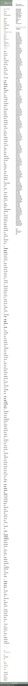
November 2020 (19, 51)
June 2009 (18, 192)
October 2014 (18, 125)
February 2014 (18, 134)
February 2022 (18, 37)
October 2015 (18, 113)
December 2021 (19, 39)
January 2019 (18, 73)
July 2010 (17, 178)
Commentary (6, 31)
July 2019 (17, 66)
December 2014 (19, 123)
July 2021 (17, 45)
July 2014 (17, 129)
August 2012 (18, 152)
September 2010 (19, 176)
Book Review (18, 11)
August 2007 (18, 215)
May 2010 (18, 180)
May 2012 (18, 156)
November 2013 (19, 137)
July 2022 (17, 32)
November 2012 (19, 149)
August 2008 (18, 202)
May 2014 (18, 131)
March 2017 (18, 95)
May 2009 (18, 193)
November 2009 (19, 187)
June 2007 (18, 217)
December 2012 (19, 148)
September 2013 (19, 139)
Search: (17, 26)
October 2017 (18, 88)
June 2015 (18, 117)
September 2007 (19, 214)
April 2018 (18, 82)
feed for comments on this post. (6, 665)
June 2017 (18, 92)
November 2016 (19, 100)
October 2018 (18, 76)
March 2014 (18, 133)
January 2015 (18, 122)
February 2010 (18, 184)
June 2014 (18, 130)
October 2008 (18, 200)
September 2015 (19, 114)
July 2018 (17, 79)
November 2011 (19, 162)
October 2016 (18, 101)
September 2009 (19, 189)
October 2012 (18, 150)
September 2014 (19, 126)
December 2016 (19, 99)
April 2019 (18, 69)
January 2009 (18, 197)
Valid (18, 232)
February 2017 (18, 96)
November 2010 (19, 174)
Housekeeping (18, 15)
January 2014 (18, 135)
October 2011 (18, 163)
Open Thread (18, 19)
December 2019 (19, 61)
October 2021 (18, 41)
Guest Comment (19, 13)
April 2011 (18, 169)
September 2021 (19, 43)
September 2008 (19, 201)
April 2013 (18, 144)
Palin (5, 37)
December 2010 (19, 173)
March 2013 (18, 145)
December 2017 (19, 86)
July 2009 (17, 191)
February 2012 (18, 159)
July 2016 (17, 104)
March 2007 (18, 220)
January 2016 (18, 110)
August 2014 (18, 128)
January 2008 (18, 209)
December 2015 (19, 111)
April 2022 (18, 35)
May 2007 (18, 218)
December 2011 (19, 161)
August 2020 (18, 53)
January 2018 (18, 85)
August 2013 (18, 140)
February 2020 (18, 59)
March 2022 (18, 36)
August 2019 (18, 65)
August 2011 (18, 165)
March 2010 (18, 182)
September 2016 (19, 102)
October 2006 (18, 225)
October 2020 (18, 52)
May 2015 (18, 118)
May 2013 (18, 143)
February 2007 (18, 221)
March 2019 (18, 70)
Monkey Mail (18, 16)
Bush (5, 34)
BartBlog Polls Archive (20, 5)
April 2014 (18, 132)
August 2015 (18, 115)
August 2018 (18, 78)
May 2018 (18, 81)
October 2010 (18, 175)
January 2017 (18, 97)
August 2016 (18, 103)
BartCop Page (18, 9)
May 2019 (18, 68)
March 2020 (18, 58)
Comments (18, 231)
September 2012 (19, 151)
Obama (5, 36)
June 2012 (18, 155)
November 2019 (19, 62)
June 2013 (18, 142)
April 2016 (18, 107)
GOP (5, 35)
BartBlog (12, 3)
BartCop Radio (18, 10)
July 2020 (17, 54)
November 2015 (19, 112)
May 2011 (18, 168)
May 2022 (18, 34)
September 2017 (19, 89)
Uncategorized (18, 23)
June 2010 (18, 179)
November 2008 (19, 199)
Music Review (18, 17)
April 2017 (18, 94)
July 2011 (17, 166)
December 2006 (19, 223)
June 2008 (18, 204)
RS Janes (5, 41)
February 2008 (18, 208)
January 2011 (18, 172)
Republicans (6, 39)
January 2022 (18, 38)
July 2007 (17, 216)
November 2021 (19, 40)
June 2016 (18, 105)
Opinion (10, 31)
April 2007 (18, 219)
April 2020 (18, 57)
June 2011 (18, 167)
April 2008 (18, 206)
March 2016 (18, 108)
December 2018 (19, 74)
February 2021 (18, 48)
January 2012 (18, 160)
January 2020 (18, 60)
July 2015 (17, 116)
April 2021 (18, 47)
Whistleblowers (7, 45)
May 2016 (18, 106)
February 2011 (18, 171)
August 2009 (18, 190)
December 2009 (19, 186)
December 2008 (19, 198)
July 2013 (17, 141)
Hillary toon (18, 14)
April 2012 (18, 157)
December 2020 (19, 50)
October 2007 (18, 213)
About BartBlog (19, 4)
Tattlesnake (6, 42)
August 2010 (18, 177)
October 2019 (18, 63)
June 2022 (18, 33)
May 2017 (18, 93)
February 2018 (18, 84)
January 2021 (18, 49)
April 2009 (18, 194)
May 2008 (18, 205)
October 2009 (18, 188)
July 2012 (17, 153)
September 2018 (19, 77)
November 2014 (19, 124)
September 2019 (19, 64)
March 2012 (18, 158)
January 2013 (18, 147)
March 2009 (18, 195)
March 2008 (18, 207)
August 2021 (18, 44)
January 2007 (18, 222)
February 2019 (18, 72)
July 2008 (17, 203)
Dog (15, 685)
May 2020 (18, 56)
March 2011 (18, 170)
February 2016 (18, 109)
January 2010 (18, 185)
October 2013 (18, 138)
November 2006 (19, 224)
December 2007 (19, 211)
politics (5, 38)
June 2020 (18, 55)
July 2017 (17, 91)
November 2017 (19, 87)
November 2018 (19, 75)
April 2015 (18, 119)
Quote (17, 21)
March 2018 (18, 83)
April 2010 (18, 181)
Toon (17, 22)
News (17, 18)
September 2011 (19, 164)
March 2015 (18, 120)
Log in (17, 229)
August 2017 (18, 90)
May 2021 (18, 46)
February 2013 (18, 146)
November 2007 (19, 212)
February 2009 (18, 196)
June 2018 (18, 80)
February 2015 (18, 121)
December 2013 (19, 136)
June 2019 (18, 67)
